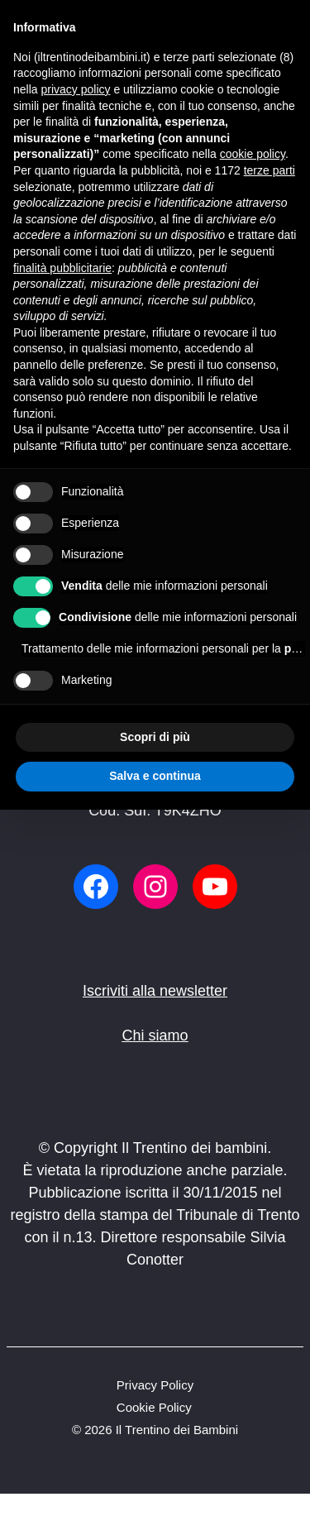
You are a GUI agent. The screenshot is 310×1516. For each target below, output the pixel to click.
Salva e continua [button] (154, 775)
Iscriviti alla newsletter (155, 991)
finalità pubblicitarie (62, 268)
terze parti (269, 170)
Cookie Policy (154, 1407)
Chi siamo (155, 1035)
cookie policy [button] (252, 153)
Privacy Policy (155, 1385)
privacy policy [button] (75, 89)
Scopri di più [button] (155, 737)
